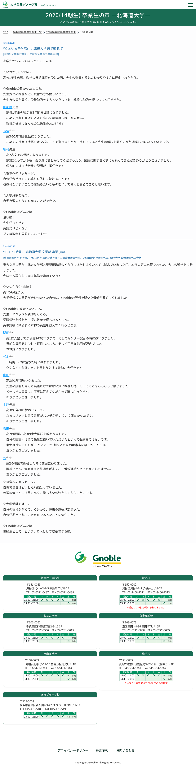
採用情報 (102, 750)
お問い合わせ (125, 750)
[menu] (190, 4)
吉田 (6, 428)
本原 (6, 404)
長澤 (6, 131)
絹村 (6, 149)
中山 (6, 375)
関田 (6, 332)
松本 (6, 356)
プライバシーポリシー (73, 750)
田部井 (7, 107)
